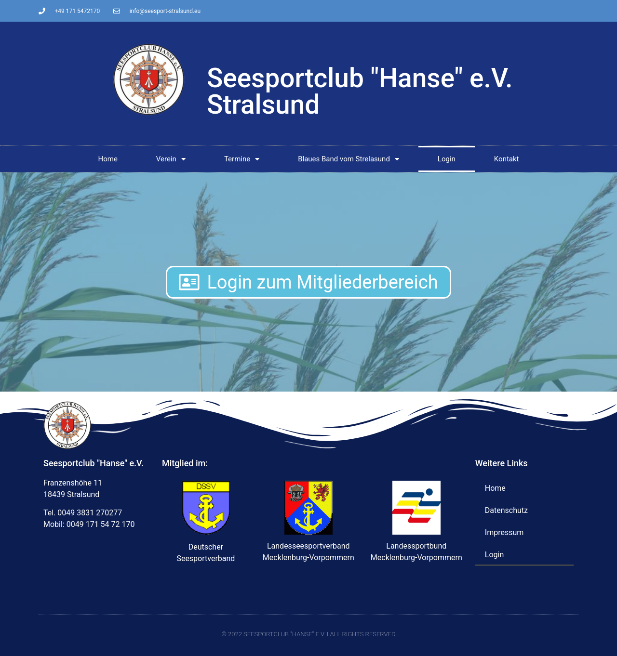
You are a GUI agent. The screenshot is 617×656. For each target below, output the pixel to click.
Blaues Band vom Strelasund (348, 159)
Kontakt (506, 159)
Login (447, 159)
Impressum (504, 532)
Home (107, 159)
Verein (171, 159)
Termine (241, 159)
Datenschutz (506, 510)
